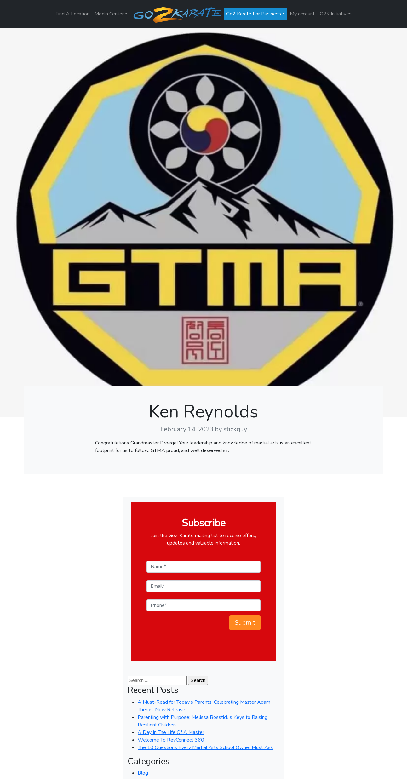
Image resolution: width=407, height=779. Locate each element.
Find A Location (72, 13)
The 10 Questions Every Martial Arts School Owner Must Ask (205, 747)
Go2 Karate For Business (253, 13)
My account (302, 13)
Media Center (109, 13)
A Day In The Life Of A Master (171, 732)
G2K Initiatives (336, 13)
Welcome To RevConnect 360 (171, 739)
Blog (143, 773)
